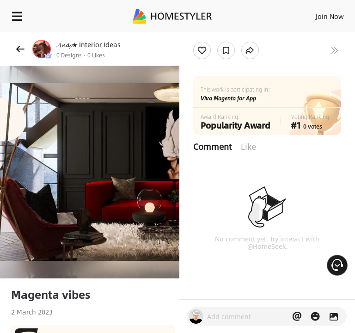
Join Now (330, 16)
